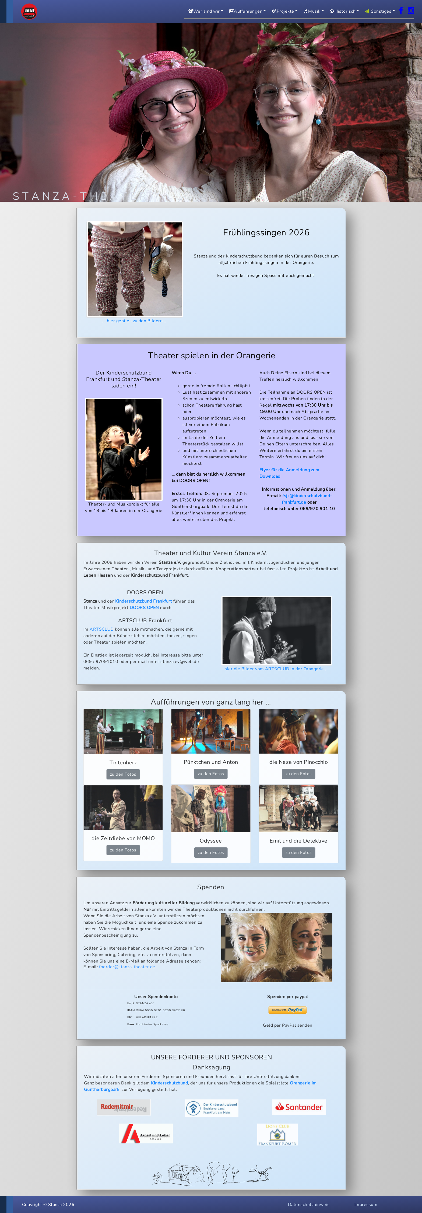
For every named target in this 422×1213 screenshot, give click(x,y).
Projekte (282, 11)
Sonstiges (377, 11)
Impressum (365, 1205)
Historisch (342, 11)
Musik (311, 11)
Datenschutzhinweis (309, 1205)
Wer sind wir (203, 11)
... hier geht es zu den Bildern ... (135, 272)
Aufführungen (245, 11)
